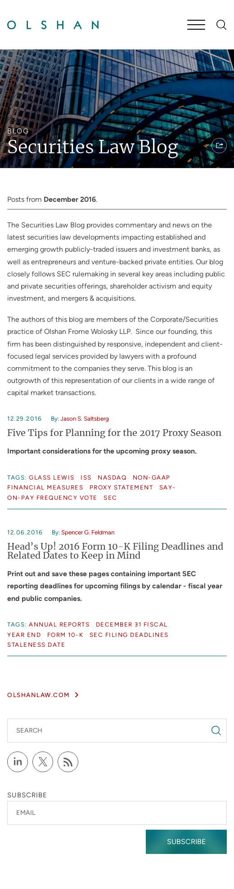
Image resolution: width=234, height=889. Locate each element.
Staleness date (36, 644)
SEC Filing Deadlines (129, 634)
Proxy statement (121, 487)
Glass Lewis (52, 477)
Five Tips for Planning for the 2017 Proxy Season (114, 433)
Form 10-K (65, 634)
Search (29, 730)
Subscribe (186, 841)
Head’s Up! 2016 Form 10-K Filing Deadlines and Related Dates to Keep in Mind (115, 551)
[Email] (117, 813)
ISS (86, 477)
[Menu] (196, 25)
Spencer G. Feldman (87, 532)
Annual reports (59, 624)
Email (25, 813)
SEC (110, 497)
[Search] (221, 25)
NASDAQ (112, 477)
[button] (219, 145)
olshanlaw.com (38, 694)
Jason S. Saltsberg (84, 418)
